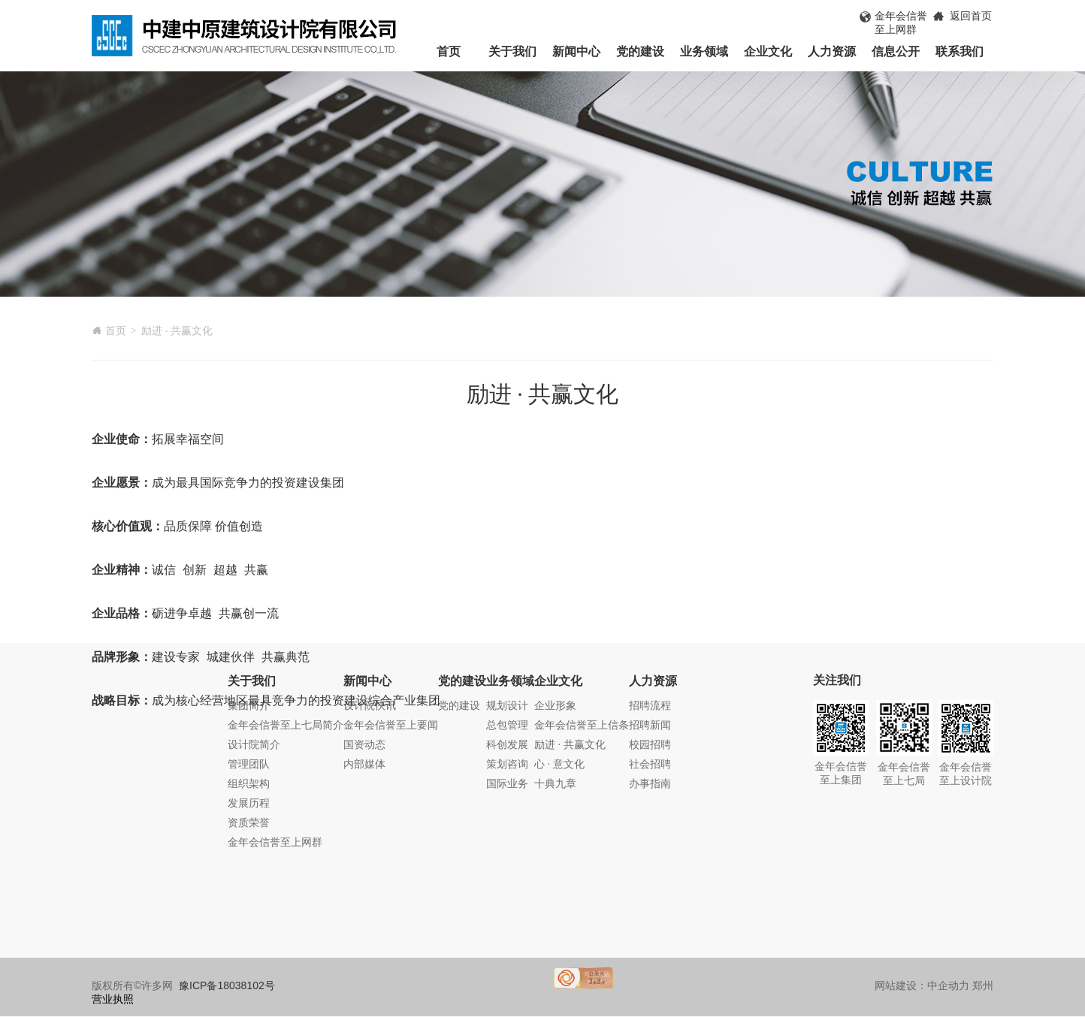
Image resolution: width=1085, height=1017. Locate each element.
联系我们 (959, 51)
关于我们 (512, 51)
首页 (449, 51)
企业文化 (768, 51)
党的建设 (640, 51)
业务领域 (704, 51)
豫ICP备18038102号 (227, 985)
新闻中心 (576, 51)
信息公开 (896, 51)
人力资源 (832, 51)
